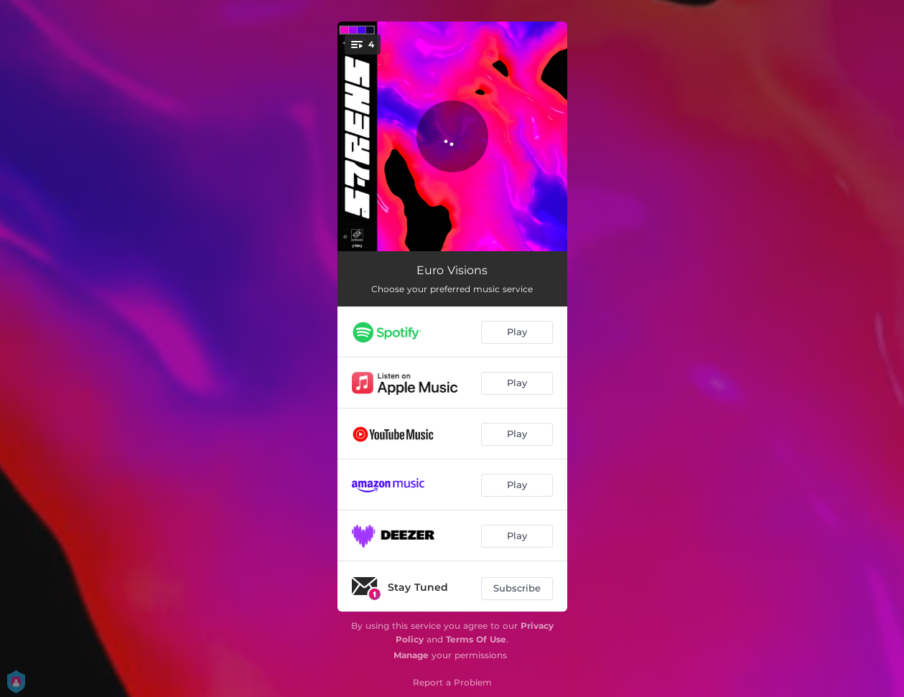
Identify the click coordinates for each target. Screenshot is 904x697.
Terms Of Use (476, 639)
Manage (411, 655)
